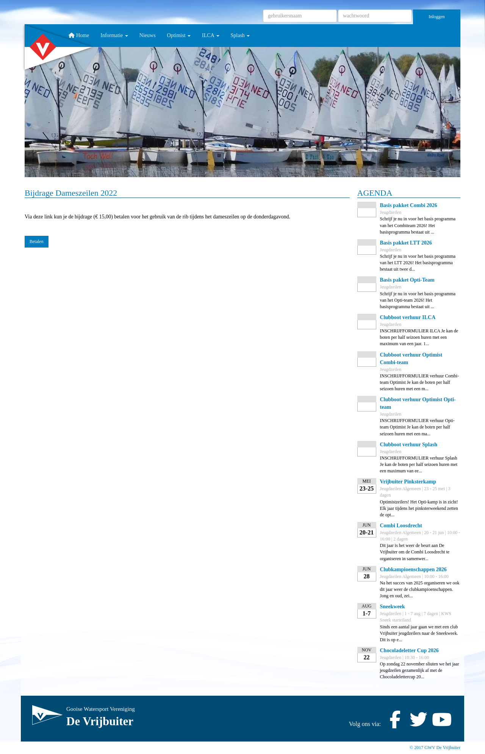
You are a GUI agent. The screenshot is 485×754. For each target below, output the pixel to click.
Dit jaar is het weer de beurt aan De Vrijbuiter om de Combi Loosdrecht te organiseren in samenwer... (415, 552)
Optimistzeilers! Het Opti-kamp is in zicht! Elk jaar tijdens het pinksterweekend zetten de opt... (419, 508)
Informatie (114, 35)
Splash (240, 35)
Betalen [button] (37, 241)
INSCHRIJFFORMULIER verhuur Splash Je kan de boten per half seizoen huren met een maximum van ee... (419, 464)
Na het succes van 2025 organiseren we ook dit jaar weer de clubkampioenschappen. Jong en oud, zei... (420, 589)
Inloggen (437, 16)
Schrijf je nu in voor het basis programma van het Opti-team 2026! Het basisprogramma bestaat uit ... (418, 300)
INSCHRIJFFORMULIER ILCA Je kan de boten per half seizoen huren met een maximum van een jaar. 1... (419, 337)
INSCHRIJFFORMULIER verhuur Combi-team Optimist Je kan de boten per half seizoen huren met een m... (419, 382)
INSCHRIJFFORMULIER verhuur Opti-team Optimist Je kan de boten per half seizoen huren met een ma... (417, 427)
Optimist (179, 35)
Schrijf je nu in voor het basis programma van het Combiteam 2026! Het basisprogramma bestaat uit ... (418, 225)
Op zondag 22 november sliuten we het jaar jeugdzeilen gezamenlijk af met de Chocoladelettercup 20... (419, 670)
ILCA (210, 35)
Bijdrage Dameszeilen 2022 (71, 193)
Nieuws (147, 35)
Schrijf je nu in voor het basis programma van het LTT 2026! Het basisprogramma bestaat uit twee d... (418, 263)
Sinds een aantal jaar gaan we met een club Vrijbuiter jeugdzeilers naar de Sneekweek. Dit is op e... (419, 633)
